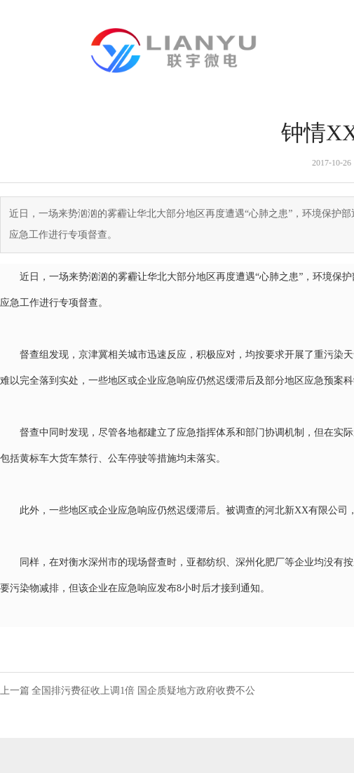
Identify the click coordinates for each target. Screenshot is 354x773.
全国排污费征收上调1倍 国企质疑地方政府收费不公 (143, 690)
